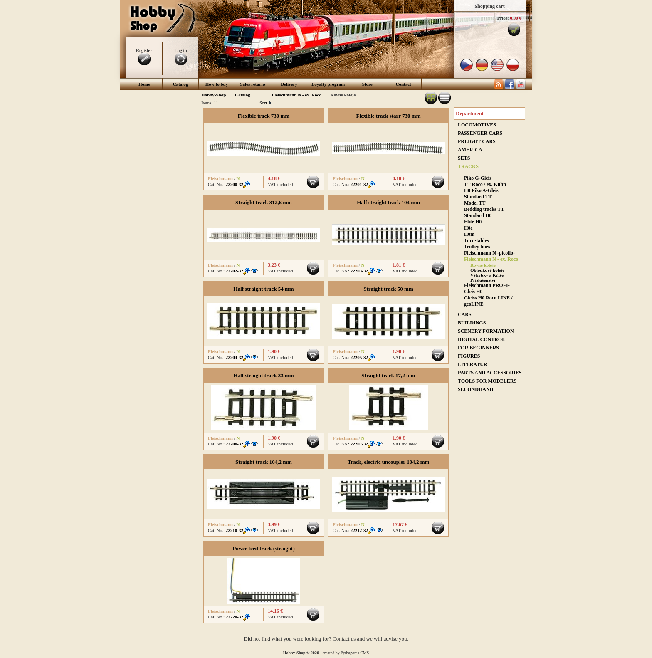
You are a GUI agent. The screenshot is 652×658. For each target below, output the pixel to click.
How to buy (216, 84)
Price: (503, 17)
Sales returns (252, 84)
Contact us (344, 639)
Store (367, 84)
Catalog (180, 84)
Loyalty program (328, 84)
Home (144, 84)
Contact (403, 84)
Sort (265, 102)
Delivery (289, 84)
